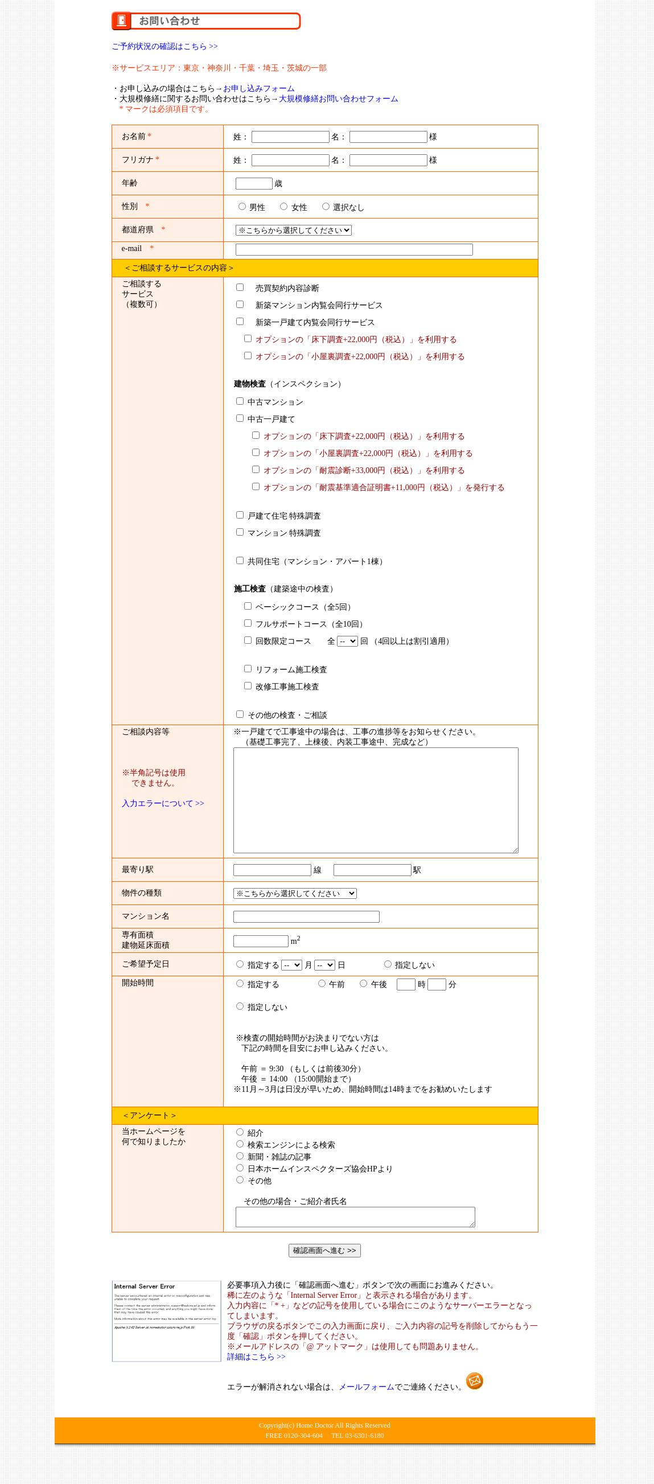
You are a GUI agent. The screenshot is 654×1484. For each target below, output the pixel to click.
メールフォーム (366, 1418)
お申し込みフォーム (259, 88)
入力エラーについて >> (163, 803)
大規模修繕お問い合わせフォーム (338, 98)
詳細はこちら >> (256, 1388)
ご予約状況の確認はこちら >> (165, 46)
